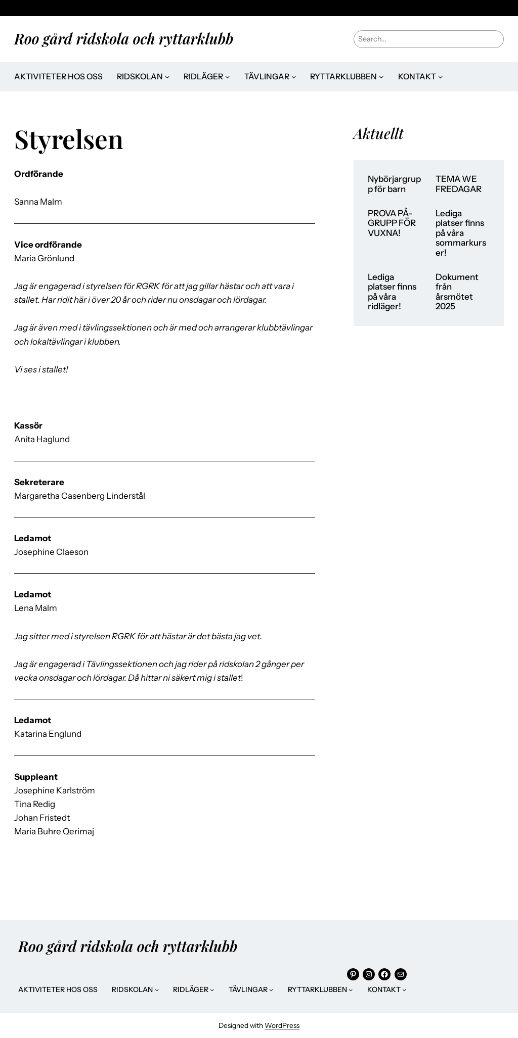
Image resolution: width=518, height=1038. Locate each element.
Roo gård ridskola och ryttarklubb (123, 38)
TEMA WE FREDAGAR (459, 184)
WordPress (282, 1025)
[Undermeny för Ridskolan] (167, 76)
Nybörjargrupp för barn (394, 184)
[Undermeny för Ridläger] (227, 76)
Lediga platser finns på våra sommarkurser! (461, 233)
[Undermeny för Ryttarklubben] (381, 76)
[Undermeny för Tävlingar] (293, 76)
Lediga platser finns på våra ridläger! (392, 292)
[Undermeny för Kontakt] (440, 76)
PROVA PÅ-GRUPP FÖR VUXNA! (392, 223)
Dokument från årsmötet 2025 (457, 292)
